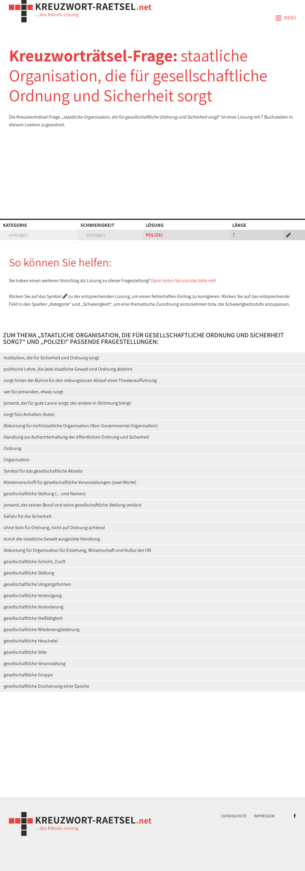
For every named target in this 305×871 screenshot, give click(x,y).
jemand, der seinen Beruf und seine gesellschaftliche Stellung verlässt (72, 505)
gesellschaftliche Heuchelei (31, 641)
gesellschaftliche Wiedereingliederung (42, 629)
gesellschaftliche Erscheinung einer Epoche (46, 686)
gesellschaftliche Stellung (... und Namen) (45, 493)
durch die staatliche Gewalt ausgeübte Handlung (52, 539)
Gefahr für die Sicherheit (28, 516)
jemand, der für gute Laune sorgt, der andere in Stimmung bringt (67, 403)
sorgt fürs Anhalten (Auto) (29, 414)
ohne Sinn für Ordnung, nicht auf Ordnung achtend (54, 527)
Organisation (16, 460)
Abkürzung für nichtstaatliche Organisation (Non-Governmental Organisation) (81, 426)
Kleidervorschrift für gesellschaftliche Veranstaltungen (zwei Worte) (70, 482)
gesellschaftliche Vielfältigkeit (33, 618)
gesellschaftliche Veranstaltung (35, 663)
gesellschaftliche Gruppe (28, 675)
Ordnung (12, 448)
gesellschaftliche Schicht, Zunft (35, 561)
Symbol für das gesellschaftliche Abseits (43, 471)
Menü (285, 18)
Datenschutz (234, 816)
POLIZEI (154, 235)
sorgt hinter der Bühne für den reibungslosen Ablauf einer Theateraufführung (80, 380)
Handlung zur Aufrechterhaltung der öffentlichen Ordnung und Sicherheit (76, 437)
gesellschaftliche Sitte (25, 652)
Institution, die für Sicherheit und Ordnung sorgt (51, 358)
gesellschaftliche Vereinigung (33, 595)
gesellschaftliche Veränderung (33, 607)
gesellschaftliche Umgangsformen (37, 584)
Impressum (264, 816)
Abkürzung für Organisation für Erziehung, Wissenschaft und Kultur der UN (77, 550)
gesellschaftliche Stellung (29, 573)
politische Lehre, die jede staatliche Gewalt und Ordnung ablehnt (68, 369)
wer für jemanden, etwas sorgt (33, 392)
